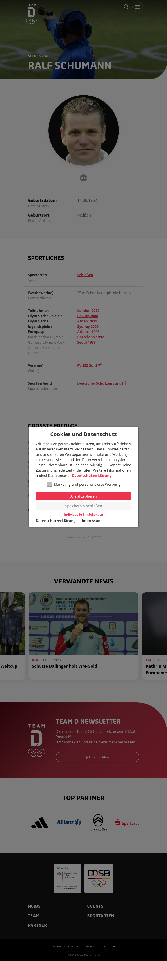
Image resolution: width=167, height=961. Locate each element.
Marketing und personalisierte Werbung (83, 484)
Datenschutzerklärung (91, 475)
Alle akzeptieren (83, 496)
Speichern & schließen (83, 506)
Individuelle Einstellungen (83, 515)
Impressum (92, 520)
